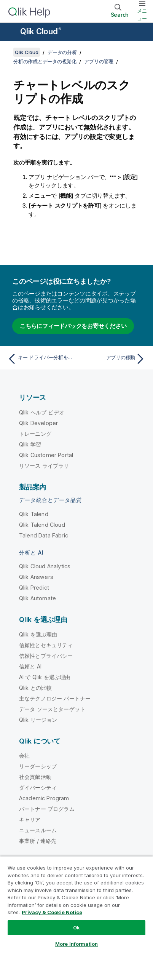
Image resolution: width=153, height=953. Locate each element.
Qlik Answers (36, 577)
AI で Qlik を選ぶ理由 (44, 677)
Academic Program (44, 798)
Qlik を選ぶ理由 (38, 634)
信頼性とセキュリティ (46, 645)
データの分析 (62, 52)
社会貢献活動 (35, 777)
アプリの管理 (98, 61)
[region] (76, 904)
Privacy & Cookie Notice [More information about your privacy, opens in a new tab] (52, 912)
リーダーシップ (38, 766)
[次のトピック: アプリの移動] (112, 359)
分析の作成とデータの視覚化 (44, 61)
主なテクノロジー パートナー (55, 698)
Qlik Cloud (40, 31)
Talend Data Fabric (43, 535)
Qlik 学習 (30, 444)
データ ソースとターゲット (52, 709)
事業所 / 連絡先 (37, 841)
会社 (24, 755)
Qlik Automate (37, 598)
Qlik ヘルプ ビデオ (41, 412)
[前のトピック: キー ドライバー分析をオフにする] (40, 359)
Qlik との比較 (35, 687)
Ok (76, 927)
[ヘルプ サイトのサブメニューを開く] (10, 32)
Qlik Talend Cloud (42, 524)
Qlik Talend (33, 514)
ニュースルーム (38, 830)
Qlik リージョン (38, 719)
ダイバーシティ (38, 787)
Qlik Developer (38, 423)
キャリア (30, 819)
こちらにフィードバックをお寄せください (73, 325)
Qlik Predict (34, 587)
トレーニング (35, 433)
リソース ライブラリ (44, 465)
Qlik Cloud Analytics (44, 566)
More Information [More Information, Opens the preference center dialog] (76, 944)
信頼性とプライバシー (46, 655)
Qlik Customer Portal (46, 455)
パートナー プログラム (47, 809)
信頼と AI (30, 666)
